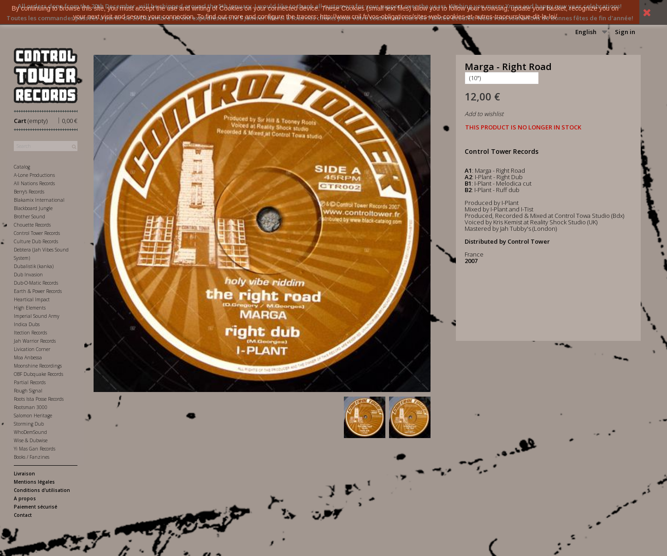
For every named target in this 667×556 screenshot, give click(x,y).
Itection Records (30, 332)
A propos (25, 498)
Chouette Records (32, 225)
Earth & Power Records (38, 291)
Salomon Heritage (33, 415)
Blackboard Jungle (33, 208)
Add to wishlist (484, 114)
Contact (23, 515)
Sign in (625, 32)
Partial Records (30, 382)
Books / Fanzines (31, 457)
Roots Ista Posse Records (39, 399)
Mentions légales (34, 482)
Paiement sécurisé (35, 506)
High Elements (30, 307)
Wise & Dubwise (30, 440)
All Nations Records (34, 183)
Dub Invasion (28, 274)
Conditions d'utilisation (42, 490)
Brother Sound (29, 216)
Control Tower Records (37, 233)
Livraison (24, 473)
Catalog (22, 167)
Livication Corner (32, 349)
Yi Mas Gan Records (34, 448)
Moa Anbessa (28, 357)
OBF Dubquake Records (38, 374)
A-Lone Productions (34, 175)
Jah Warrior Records (35, 341)
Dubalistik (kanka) (33, 266)
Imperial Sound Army (36, 316)
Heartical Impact (32, 299)
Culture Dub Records (36, 241)
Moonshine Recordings (38, 366)
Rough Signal (28, 390)
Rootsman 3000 (30, 407)
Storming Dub (29, 424)
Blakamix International (39, 200)
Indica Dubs (27, 324)
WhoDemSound (30, 432)
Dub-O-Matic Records (36, 283)
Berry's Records (29, 191)
